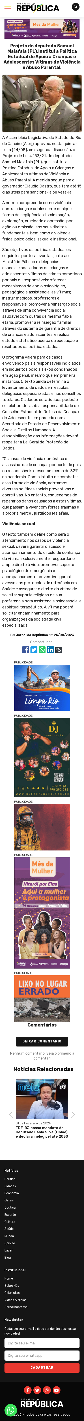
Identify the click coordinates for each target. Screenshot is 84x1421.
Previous (12, 1114)
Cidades (10, 1186)
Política (9, 1179)
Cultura (9, 1222)
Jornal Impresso (16, 1307)
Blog (7, 1258)
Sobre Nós (11, 1286)
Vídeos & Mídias (15, 1300)
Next (72, 1114)
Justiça (10, 1208)
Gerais (9, 1200)
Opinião (9, 1243)
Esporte (10, 1215)
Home (8, 1278)
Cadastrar (42, 1368)
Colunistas (12, 1293)
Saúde (9, 1229)
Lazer (8, 1250)
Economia (11, 1193)
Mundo (9, 1236)
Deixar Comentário (42, 1041)
